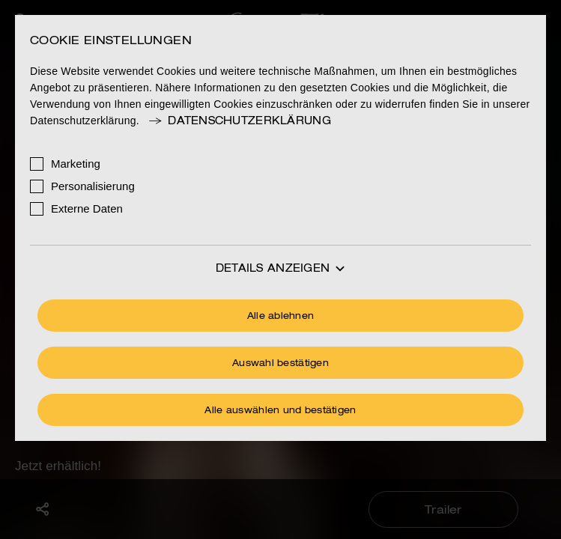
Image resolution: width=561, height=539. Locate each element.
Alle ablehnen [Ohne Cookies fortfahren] (281, 316)
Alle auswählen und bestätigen (280, 410)
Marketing (75, 163)
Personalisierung (93, 186)
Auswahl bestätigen (280, 363)
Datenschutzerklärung (239, 121)
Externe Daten (87, 208)
